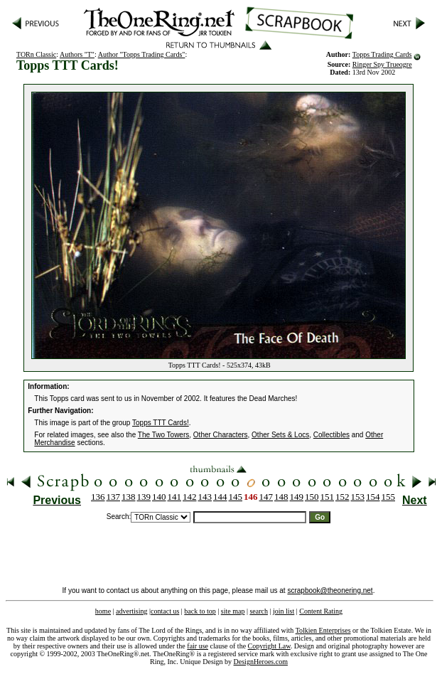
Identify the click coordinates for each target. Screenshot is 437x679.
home (103, 611)
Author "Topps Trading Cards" (141, 54)
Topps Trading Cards (382, 54)
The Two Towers (163, 435)
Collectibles (331, 435)
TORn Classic (36, 54)
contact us (165, 611)
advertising (131, 611)
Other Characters (220, 435)
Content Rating (320, 611)
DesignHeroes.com (261, 661)
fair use (197, 646)
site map (233, 611)
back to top (199, 611)
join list (283, 611)
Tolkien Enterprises (323, 630)
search (258, 611)
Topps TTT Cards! (160, 423)
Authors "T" (77, 54)
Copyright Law (269, 646)
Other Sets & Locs (280, 435)
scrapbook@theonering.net (329, 590)
